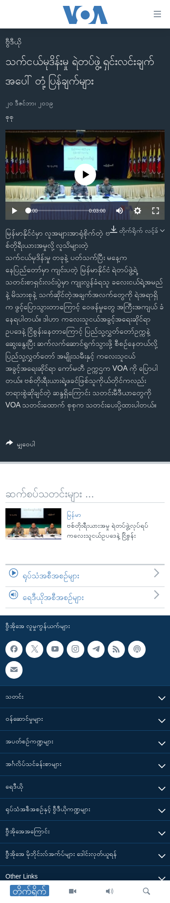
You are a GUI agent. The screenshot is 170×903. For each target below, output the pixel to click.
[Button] (20, 445)
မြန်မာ (74, 514)
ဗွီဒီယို (13, 42)
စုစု (9, 116)
